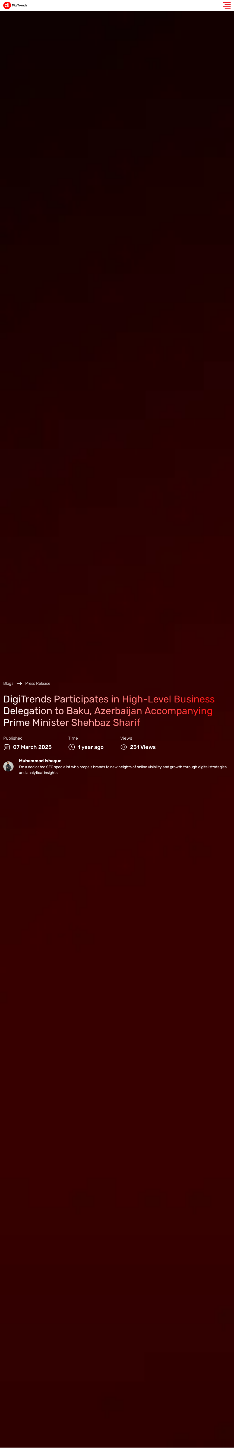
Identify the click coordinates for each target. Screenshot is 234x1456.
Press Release (37, 683)
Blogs (8, 683)
